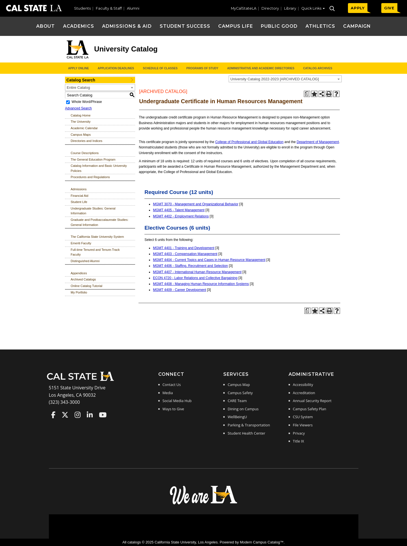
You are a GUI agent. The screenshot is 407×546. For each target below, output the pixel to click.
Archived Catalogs (83, 279)
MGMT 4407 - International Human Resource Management (197, 272)
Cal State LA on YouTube (103, 414)
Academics (78, 26)
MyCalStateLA (243, 8)
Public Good (279, 26)
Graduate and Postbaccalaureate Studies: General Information (99, 222)
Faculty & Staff (109, 8)
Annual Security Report (312, 400)
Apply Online (78, 68)
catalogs (134, 542)
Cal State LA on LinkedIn (90, 414)
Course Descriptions (85, 153)
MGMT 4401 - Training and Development (183, 248)
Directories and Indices (86, 141)
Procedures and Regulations (90, 177)
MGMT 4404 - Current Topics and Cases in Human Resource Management (209, 260)
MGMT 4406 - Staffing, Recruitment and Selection (190, 266)
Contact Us (172, 384)
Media (168, 392)
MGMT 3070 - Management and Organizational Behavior (195, 204)
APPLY (358, 8)
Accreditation (304, 392)
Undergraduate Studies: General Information (93, 211)
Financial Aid (79, 195)
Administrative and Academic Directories (261, 68)
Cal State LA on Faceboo (53, 414)
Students (82, 8)
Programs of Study (202, 68)
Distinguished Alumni (85, 261)
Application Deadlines (116, 68)
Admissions (78, 189)
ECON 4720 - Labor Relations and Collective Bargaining (195, 278)
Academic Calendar (84, 128)
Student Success (185, 26)
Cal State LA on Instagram (78, 414)
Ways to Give (173, 408)
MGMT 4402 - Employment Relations (181, 216)
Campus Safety (240, 392)
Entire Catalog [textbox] (78, 87)
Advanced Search (78, 108)
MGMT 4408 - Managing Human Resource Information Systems (201, 284)
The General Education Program (93, 159)
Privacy (299, 433)
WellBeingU (237, 416)
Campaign (357, 26)
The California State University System (97, 236)
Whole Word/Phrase (87, 102)
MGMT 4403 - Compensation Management (185, 254)
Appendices (79, 273)
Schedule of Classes (160, 68)
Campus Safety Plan (309, 408)
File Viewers (303, 425)
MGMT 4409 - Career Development (179, 290)
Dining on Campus (243, 408)
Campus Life (235, 26)
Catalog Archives (317, 68)
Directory (270, 8)
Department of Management (318, 142)
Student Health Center (246, 433)
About (45, 26)
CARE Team (237, 400)
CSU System (303, 416)
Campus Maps (81, 134)
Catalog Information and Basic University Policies (99, 168)
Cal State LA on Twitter (65, 414)
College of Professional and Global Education (249, 142)
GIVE (389, 8)
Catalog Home (80, 115)
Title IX (298, 441)
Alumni (133, 8)
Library (290, 8)
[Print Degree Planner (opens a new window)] (307, 94)
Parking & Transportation (249, 425)
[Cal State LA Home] (82, 380)
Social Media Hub (177, 400)
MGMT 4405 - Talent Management (178, 210)
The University (80, 121)
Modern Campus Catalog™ (261, 542)
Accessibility (303, 384)
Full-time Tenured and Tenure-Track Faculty (95, 252)
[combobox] (285, 78)
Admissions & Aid (126, 26)
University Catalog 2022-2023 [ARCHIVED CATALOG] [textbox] (274, 79)
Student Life (79, 202)
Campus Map (239, 384)
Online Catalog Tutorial (86, 286)
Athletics (320, 26)
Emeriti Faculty (81, 243)
